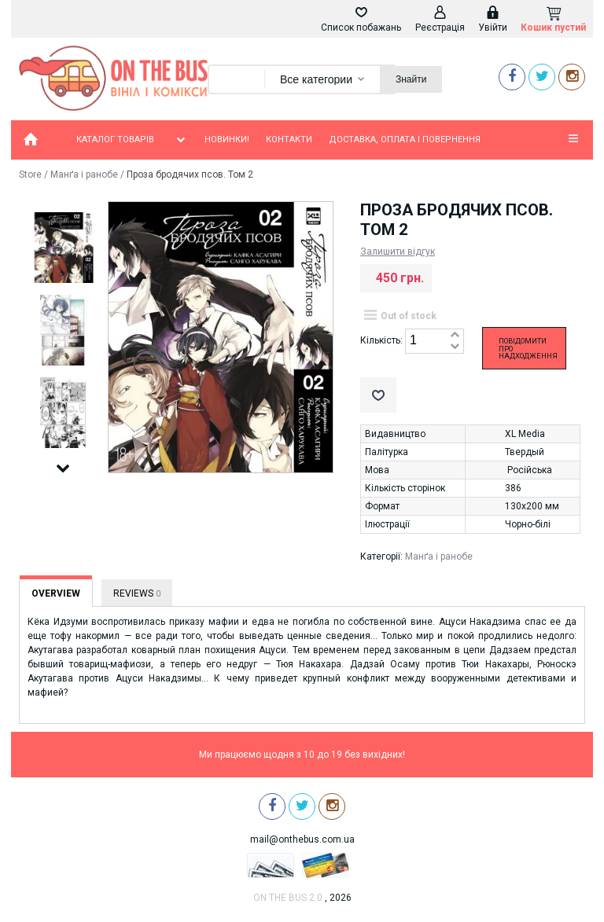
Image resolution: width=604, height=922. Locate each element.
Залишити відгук (397, 251)
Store (30, 174)
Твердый (524, 451)
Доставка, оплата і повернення (405, 139)
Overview (55, 593)
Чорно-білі (528, 524)
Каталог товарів (132, 140)
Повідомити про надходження (528, 348)
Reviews (136, 593)
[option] (63, 248)
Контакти (289, 139)
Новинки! (226, 139)
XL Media (525, 433)
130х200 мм (532, 506)
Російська (529, 470)
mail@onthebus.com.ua (302, 839)
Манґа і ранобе (84, 174)
